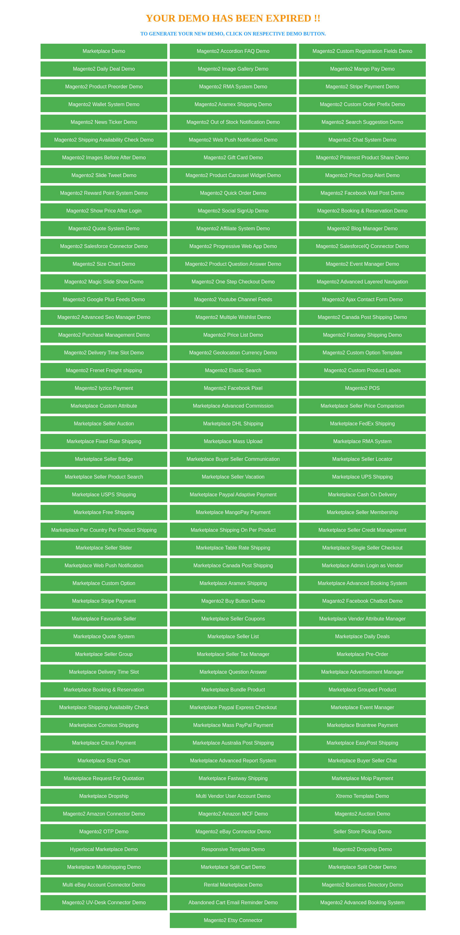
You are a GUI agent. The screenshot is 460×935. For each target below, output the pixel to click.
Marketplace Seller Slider (104, 547)
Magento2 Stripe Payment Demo (362, 86)
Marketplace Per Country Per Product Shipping (104, 530)
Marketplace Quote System (104, 636)
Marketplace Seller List (233, 636)
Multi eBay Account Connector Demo (103, 884)
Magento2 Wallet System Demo (103, 104)
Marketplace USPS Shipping (104, 494)
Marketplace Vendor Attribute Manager (362, 618)
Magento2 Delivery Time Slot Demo (104, 352)
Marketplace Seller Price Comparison (362, 406)
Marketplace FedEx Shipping (362, 423)
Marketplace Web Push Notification (104, 565)
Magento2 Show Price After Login (103, 210)
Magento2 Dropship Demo (362, 849)
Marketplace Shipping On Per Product (233, 530)
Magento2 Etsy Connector (233, 920)
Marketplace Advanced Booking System (362, 583)
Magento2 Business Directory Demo (362, 884)
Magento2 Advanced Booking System (362, 902)
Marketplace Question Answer (233, 672)
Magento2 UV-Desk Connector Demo (104, 902)
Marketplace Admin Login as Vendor (362, 565)
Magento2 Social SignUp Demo (233, 210)
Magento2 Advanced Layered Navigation (362, 281)
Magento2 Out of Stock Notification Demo (233, 122)
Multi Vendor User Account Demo (233, 796)
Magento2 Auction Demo (362, 814)
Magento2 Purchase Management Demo (104, 335)
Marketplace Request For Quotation (104, 778)
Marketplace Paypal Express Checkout (233, 707)
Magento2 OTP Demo (103, 831)
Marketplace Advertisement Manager (362, 672)
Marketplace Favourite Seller (104, 618)
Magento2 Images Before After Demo (104, 157)
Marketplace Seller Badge (104, 459)
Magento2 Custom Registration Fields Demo (362, 51)
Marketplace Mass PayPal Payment (233, 725)
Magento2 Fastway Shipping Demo (362, 335)
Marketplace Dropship (104, 796)
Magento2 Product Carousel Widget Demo (233, 175)
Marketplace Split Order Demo (362, 867)
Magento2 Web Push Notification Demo (233, 140)
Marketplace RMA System (362, 441)
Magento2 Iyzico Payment (104, 388)
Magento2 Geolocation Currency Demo (233, 352)
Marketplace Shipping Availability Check (104, 707)
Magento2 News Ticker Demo (104, 122)
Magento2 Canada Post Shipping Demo (362, 317)
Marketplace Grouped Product (362, 689)
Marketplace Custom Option (104, 583)
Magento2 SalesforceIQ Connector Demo (362, 246)
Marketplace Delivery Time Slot (104, 672)
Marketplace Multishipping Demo (104, 867)
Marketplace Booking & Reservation (104, 689)
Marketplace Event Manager (362, 707)
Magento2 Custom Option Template (362, 352)
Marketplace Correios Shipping (104, 725)
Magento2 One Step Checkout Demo (233, 281)
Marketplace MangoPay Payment (233, 512)
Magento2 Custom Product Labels (362, 370)
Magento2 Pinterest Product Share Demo (362, 157)
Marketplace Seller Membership (362, 512)
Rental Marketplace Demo (233, 884)
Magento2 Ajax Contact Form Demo (362, 299)
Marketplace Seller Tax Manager (233, 654)
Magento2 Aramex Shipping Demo (233, 104)
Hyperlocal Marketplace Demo (104, 849)
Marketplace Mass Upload (233, 441)
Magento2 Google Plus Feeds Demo (104, 299)
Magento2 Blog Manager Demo (362, 228)
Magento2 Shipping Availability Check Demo (104, 140)
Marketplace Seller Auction (104, 423)
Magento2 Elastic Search (233, 370)
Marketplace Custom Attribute (104, 406)
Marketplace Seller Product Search (104, 477)
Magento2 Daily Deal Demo (104, 69)
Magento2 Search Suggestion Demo (362, 122)
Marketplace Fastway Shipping (233, 778)
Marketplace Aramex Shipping (233, 583)
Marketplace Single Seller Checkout (362, 547)
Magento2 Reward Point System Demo (104, 193)
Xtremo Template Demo (362, 796)
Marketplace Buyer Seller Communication (233, 459)
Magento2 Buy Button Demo (233, 601)
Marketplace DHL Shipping (233, 423)
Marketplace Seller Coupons (233, 618)
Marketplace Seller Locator (362, 459)
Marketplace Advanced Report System (233, 760)
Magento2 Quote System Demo (103, 228)
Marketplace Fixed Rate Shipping (104, 441)
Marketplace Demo (104, 51)
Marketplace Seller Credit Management (362, 530)
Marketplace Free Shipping (103, 512)
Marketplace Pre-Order (362, 654)
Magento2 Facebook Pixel (233, 388)
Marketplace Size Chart (104, 760)
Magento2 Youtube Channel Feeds (233, 299)
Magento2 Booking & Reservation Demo (362, 210)
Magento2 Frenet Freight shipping (104, 370)
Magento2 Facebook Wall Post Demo (362, 193)
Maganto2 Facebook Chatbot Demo (362, 601)
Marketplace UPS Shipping (362, 477)
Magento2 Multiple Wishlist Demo (233, 317)
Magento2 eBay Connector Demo (233, 831)
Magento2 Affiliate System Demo (233, 228)
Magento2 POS (362, 388)
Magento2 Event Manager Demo (362, 264)
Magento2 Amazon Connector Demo (104, 814)
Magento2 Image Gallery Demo (233, 69)
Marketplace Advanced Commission (233, 406)
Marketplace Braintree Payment (362, 725)
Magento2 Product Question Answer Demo (233, 264)
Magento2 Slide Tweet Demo (103, 175)
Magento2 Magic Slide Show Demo (104, 281)
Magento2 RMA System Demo (233, 86)
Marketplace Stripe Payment (104, 601)
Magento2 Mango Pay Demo (362, 69)
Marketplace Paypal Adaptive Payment (233, 494)
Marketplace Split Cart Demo (233, 867)
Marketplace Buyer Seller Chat (362, 760)
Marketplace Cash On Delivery (362, 494)
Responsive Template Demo (233, 849)
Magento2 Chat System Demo (362, 140)
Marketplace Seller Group (103, 654)
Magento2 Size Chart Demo (104, 264)
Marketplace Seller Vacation (233, 477)
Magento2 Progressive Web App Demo (233, 246)
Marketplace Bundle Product (233, 689)
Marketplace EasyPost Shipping (362, 743)
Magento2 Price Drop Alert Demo (362, 175)
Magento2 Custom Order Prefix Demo (362, 104)
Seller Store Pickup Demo (362, 831)
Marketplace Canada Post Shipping (233, 565)
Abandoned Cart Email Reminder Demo (233, 902)
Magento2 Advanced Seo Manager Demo (103, 317)
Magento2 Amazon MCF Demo (233, 814)
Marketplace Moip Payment (362, 778)
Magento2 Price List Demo (233, 335)
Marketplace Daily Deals (362, 636)
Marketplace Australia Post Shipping (233, 743)
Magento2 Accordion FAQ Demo (233, 51)
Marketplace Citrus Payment (104, 743)
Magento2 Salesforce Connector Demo (104, 246)
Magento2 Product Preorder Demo (104, 86)
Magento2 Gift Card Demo (233, 157)
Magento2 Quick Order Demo (233, 193)
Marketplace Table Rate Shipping (233, 547)
